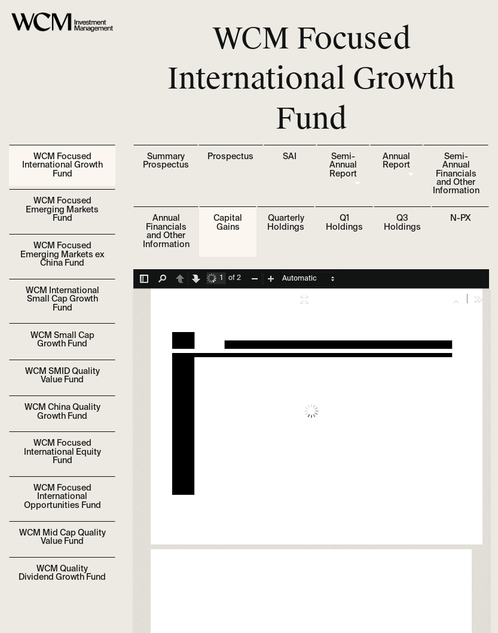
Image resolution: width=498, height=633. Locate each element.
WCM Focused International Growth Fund (62, 165)
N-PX (460, 218)
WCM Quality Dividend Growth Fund (62, 573)
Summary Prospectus (166, 161)
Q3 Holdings (402, 222)
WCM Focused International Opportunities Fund (62, 497)
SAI (290, 157)
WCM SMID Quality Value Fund (62, 375)
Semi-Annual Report (343, 165)
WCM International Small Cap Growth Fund (62, 299)
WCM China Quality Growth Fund (62, 411)
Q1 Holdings (344, 222)
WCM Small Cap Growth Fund (62, 339)
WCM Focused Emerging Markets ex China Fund (62, 254)
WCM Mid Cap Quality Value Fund (62, 537)
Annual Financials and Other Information (166, 231)
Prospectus (230, 157)
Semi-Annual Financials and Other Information (456, 174)
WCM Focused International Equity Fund (62, 452)
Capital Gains (227, 222)
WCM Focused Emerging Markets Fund (62, 210)
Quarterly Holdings (285, 222)
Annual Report (396, 161)
